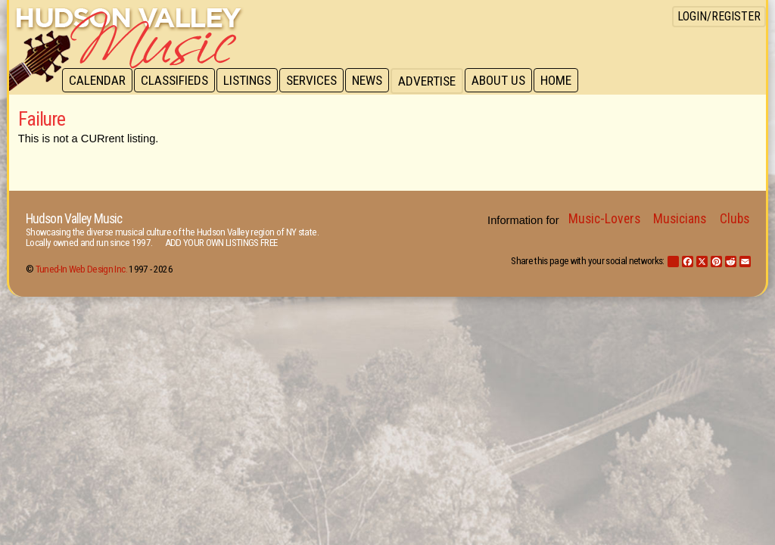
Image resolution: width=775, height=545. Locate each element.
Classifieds (176, 81)
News (374, 81)
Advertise (434, 81)
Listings (251, 81)
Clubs (734, 218)
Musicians (679, 218)
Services (316, 81)
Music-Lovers (604, 218)
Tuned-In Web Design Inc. (81, 269)
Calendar (98, 81)
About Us (507, 81)
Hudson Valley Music (74, 218)
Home (565, 81)
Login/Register (719, 16)
